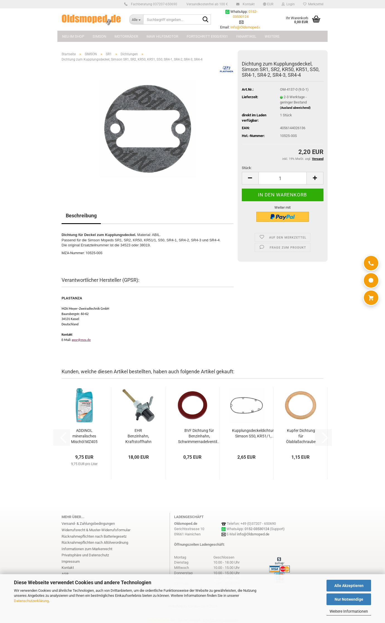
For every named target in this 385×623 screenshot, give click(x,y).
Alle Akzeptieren (349, 585)
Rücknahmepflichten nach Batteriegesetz (94, 536)
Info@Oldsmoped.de (246, 27)
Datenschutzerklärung (31, 601)
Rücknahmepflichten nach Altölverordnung (95, 542)
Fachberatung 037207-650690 (153, 4)
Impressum (71, 561)
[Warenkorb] (371, 297)
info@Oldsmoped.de (253, 534)
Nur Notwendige (349, 599)
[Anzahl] (283, 178)
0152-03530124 (257, 529)
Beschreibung (81, 215)
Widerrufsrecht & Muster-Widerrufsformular (96, 530)
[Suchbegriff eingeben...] (136, 20)
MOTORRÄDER (126, 36)
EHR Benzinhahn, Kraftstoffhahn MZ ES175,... (138, 436)
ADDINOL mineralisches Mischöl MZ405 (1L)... (84, 436)
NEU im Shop (73, 36)
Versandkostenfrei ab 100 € (207, 4)
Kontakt (248, 4)
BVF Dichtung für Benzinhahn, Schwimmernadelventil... (199, 436)
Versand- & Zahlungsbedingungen (88, 523)
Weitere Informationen (349, 611)
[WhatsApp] (371, 280)
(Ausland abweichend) (295, 108)
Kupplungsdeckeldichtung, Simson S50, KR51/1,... (255, 433)
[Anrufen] (371, 263)
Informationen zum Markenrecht (87, 549)
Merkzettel (313, 4)
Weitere (272, 36)
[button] (268, 4)
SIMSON (99, 36)
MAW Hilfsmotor (162, 36)
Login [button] (288, 4)
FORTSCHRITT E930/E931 (207, 36)
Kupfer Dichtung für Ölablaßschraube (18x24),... (301, 436)
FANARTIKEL (246, 36)
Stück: (247, 168)
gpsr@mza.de (81, 340)
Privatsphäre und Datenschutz (85, 555)
